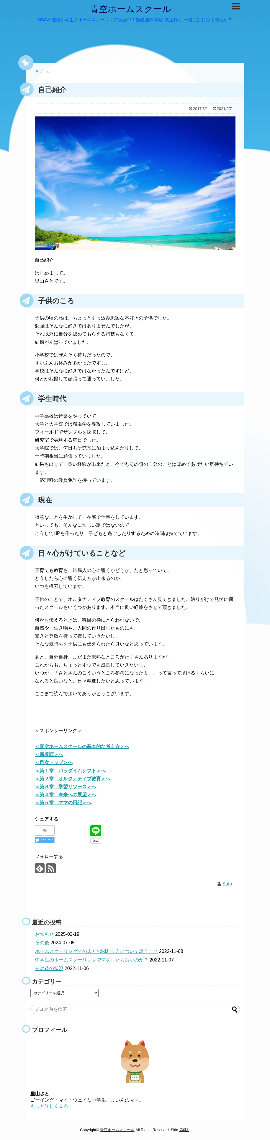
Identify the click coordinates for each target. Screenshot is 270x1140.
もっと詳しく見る (49, 1106)
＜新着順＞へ (49, 754)
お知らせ (44, 934)
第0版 (184, 1130)
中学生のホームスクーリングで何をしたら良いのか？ (91, 959)
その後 (42, 942)
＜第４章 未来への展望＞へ (65, 794)
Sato (227, 883)
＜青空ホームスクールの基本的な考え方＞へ (82, 746)
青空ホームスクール (130, 9)
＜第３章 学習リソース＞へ (65, 786)
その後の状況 (49, 968)
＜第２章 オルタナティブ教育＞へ (72, 778)
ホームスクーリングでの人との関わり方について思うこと (96, 951)
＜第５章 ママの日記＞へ (63, 802)
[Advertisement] (130, 717)
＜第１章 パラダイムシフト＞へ (70, 770)
